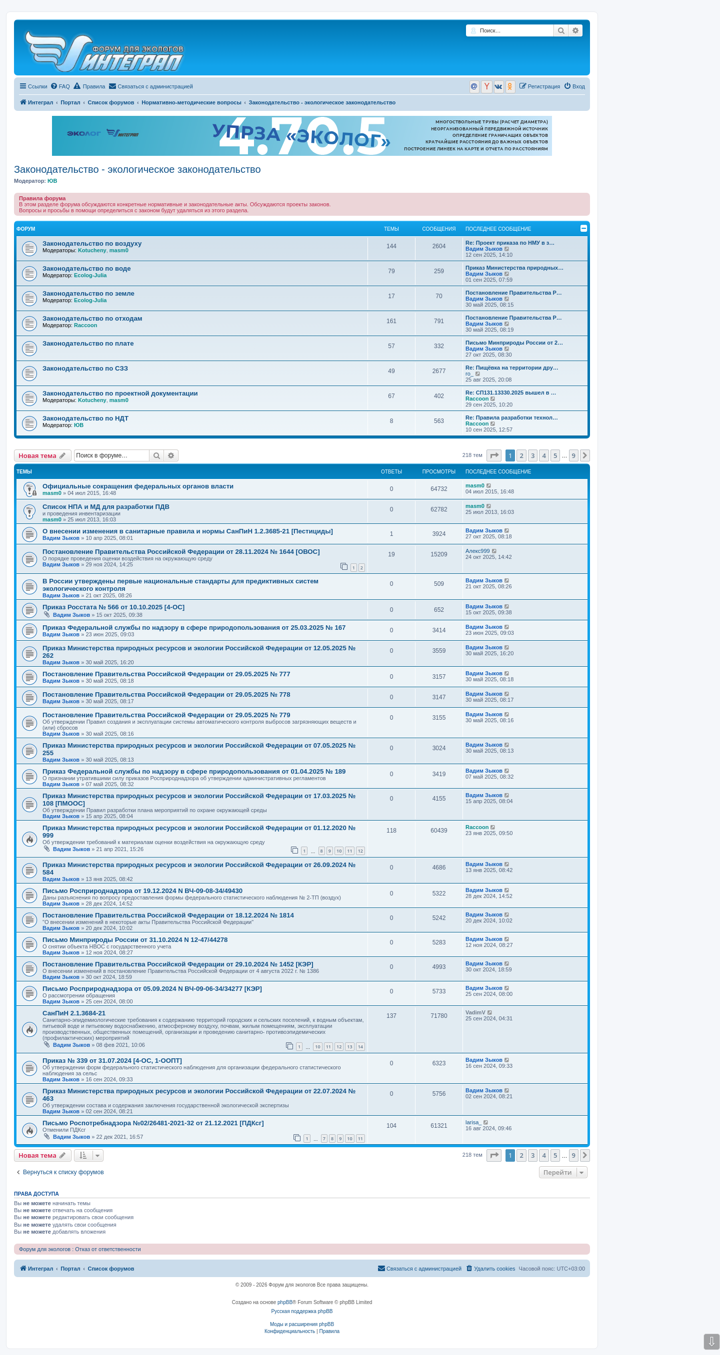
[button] (494, 455)
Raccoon (85, 325)
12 (360, 851)
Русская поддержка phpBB (301, 1311)
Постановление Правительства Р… (514, 293)
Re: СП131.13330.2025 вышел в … (511, 393)
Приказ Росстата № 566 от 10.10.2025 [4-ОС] (113, 607)
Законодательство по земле (88, 293)
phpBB (285, 1302)
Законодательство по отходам (92, 318)
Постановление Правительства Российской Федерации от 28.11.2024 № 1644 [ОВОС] (181, 551)
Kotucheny (92, 250)
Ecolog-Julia (90, 275)
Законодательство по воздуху (92, 243)
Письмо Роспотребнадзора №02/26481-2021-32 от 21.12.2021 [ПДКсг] (153, 1123)
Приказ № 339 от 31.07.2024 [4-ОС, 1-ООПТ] (112, 1060)
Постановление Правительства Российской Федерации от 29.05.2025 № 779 (166, 715)
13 (349, 1046)
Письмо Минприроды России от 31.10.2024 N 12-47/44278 (135, 939)
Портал (70, 102)
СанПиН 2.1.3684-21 (74, 1013)
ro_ (470, 374)
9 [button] (574, 455)
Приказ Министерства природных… (515, 268)
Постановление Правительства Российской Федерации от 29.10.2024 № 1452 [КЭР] (178, 964)
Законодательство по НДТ (85, 418)
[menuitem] (60, 86)
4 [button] (544, 455)
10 (339, 851)
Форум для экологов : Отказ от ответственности (80, 1249)
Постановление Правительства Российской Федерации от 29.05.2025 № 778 (166, 694)
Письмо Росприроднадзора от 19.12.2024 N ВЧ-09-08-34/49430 (142, 891)
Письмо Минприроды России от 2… (514, 343)
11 (349, 851)
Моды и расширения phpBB (302, 1324)
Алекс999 (478, 551)
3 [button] (532, 455)
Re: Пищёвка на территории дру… (512, 368)
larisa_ (474, 1122)
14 (360, 1046)
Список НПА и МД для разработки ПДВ (106, 506)
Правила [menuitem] (90, 85)
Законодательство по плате (88, 343)
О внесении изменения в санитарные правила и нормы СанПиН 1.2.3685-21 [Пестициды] (187, 531)
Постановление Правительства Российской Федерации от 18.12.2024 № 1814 (168, 915)
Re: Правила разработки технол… (512, 418)
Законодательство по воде (86, 268)
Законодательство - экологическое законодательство (137, 169)
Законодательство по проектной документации (120, 393)
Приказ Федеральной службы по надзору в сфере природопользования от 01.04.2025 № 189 (194, 771)
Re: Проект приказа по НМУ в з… (510, 243)
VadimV (476, 1012)
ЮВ (52, 181)
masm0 (119, 250)
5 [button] (555, 455)
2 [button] (521, 455)
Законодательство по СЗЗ (85, 368)
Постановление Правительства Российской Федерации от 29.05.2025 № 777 (166, 674)
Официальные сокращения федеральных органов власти (138, 486)
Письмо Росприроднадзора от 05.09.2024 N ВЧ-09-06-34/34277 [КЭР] (152, 988)
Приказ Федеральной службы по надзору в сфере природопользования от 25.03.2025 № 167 (194, 627)
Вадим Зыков (484, 249)
